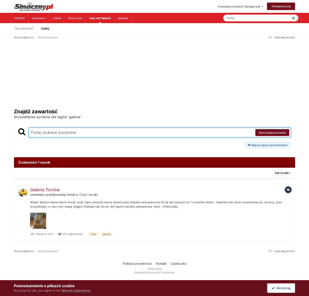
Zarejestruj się (281, 6)
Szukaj (45, 28)
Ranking (123, 18)
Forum (57, 18)
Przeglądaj (75, 18)
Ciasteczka (178, 263)
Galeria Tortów (45, 189)
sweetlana (37, 194)
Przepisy (19, 18)
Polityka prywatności (137, 263)
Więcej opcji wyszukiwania (267, 145)
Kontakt (161, 263)
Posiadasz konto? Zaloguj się (240, 6)
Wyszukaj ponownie (272, 132)
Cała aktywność (100, 20)
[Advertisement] (154, 76)
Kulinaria (39, 18)
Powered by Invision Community (154, 272)
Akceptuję (281, 288)
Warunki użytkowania (76, 290)
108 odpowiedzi (70, 234)
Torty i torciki (88, 194)
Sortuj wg (282, 173)
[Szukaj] (247, 18)
